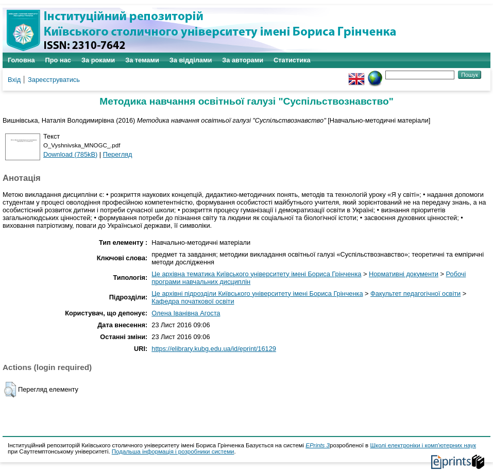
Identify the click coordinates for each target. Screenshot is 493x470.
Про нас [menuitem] (58, 60)
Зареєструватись (54, 79)
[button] (10, 389)
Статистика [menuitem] (292, 60)
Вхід (14, 79)
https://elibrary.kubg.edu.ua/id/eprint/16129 (213, 348)
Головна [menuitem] (21, 60)
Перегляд (117, 154)
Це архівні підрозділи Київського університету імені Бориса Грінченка (257, 293)
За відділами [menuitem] (190, 60)
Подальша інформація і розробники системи (173, 451)
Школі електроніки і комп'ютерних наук (423, 445)
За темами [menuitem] (142, 60)
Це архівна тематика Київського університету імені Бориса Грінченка (256, 274)
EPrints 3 (317, 445)
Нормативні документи (403, 274)
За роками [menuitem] (98, 60)
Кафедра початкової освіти (192, 301)
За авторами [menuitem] (242, 60)
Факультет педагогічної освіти (415, 293)
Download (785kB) (70, 154)
